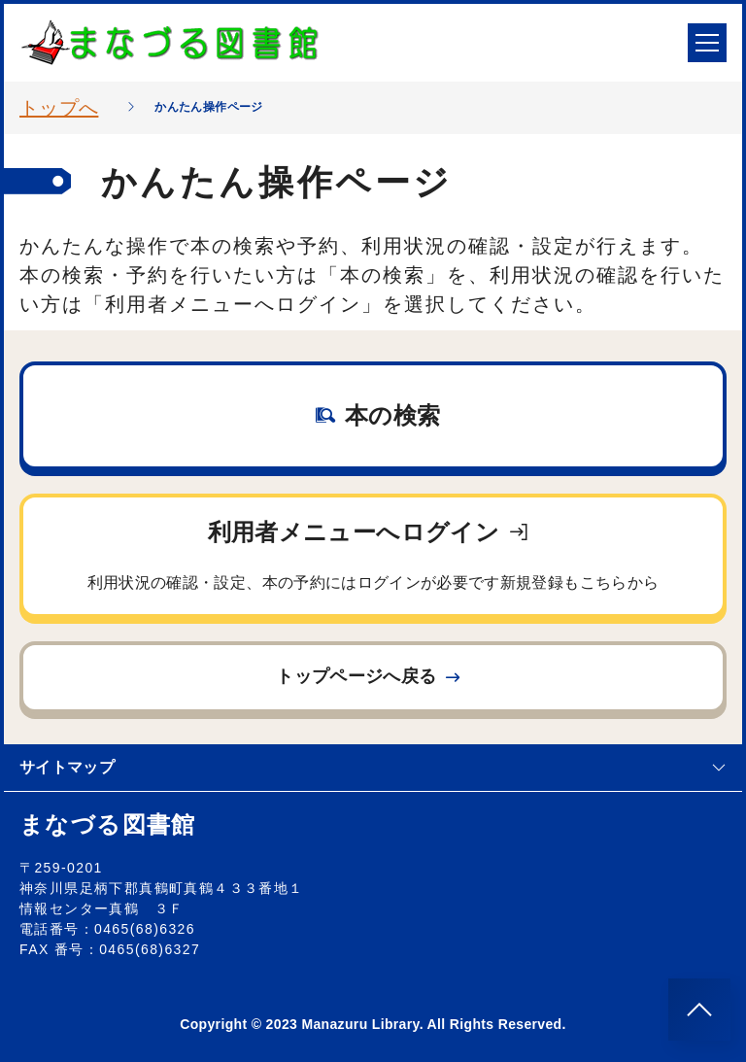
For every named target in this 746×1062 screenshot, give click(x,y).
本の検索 (377, 415)
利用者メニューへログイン (373, 559)
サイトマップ (373, 767)
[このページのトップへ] (699, 1009)
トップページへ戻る (369, 676)
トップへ (58, 108)
